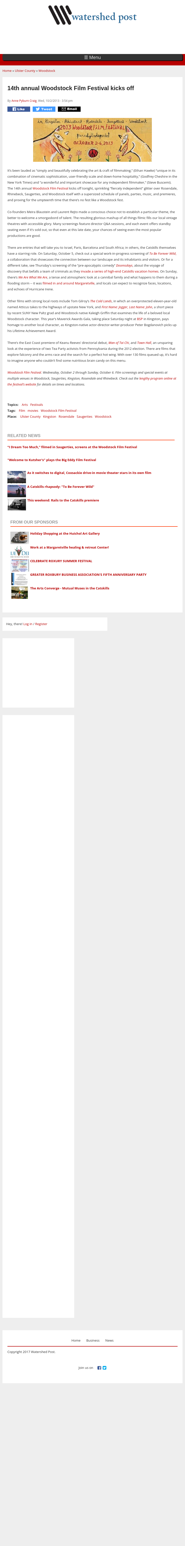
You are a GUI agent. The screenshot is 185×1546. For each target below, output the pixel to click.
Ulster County (25, 70)
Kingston (49, 416)
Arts (25, 404)
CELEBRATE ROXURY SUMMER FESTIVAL (61, 561)
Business (93, 1340)
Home (7, 70)
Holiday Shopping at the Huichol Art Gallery (65, 533)
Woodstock (47, 70)
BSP (140, 319)
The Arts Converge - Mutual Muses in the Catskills (69, 588)
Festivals (36, 404)
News (109, 1340)
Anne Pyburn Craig (23, 101)
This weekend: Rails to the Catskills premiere (63, 500)
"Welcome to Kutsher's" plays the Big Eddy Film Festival (51, 460)
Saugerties (84, 416)
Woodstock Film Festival (51, 188)
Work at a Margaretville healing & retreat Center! (69, 547)
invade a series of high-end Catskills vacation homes (120, 271)
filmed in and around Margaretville (68, 283)
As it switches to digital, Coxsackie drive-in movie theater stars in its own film (89, 472)
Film (22, 410)
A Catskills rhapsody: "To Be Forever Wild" (60, 486)
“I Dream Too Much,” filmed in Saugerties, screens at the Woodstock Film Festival (72, 447)
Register (41, 624)
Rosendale (66, 416)
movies (33, 410)
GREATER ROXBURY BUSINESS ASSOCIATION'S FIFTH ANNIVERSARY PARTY (88, 574)
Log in (27, 624)
